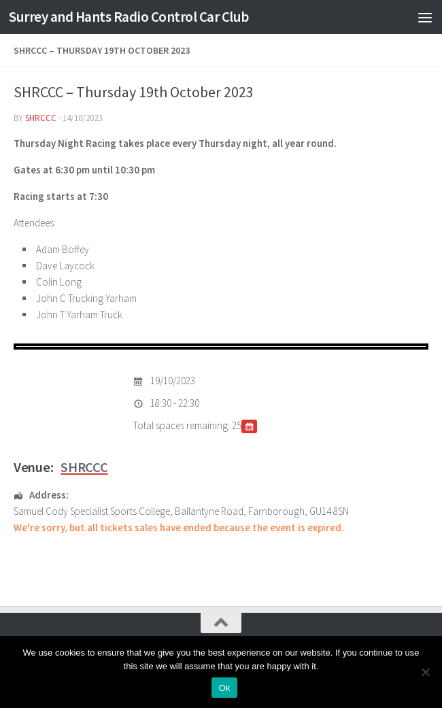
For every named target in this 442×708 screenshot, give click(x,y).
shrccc (40, 118)
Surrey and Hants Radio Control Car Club (129, 16)
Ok (224, 688)
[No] (425, 672)
